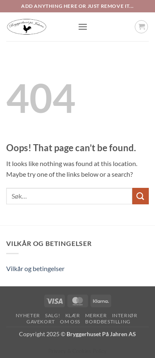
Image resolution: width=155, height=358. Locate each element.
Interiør (125, 315)
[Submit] (140, 196)
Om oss (70, 321)
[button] (83, 26)
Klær (72, 315)
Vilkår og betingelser (35, 268)
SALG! (52, 315)
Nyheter (28, 315)
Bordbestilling (108, 321)
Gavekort (40, 321)
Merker (96, 315)
